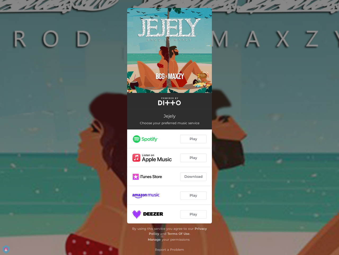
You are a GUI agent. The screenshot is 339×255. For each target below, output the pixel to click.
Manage (154, 239)
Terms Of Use (178, 234)
